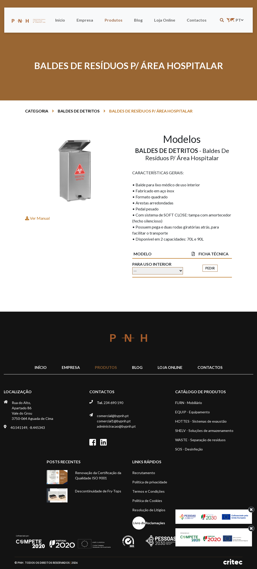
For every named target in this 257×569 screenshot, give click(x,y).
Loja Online (164, 20)
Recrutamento (143, 473)
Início (60, 20)
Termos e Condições (148, 491)
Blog (138, 20)
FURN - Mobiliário (188, 403)
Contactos (197, 20)
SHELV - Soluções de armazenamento (204, 430)
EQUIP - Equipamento (192, 412)
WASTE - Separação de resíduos (200, 440)
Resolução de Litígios (148, 510)
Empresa (85, 20)
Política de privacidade (149, 482)
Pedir (210, 268)
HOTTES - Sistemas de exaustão (201, 421)
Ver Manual (37, 218)
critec (232, 562)
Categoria (36, 110)
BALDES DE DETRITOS (79, 110)
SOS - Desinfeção (189, 449)
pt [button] (234, 20)
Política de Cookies (147, 500)
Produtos (113, 20)
